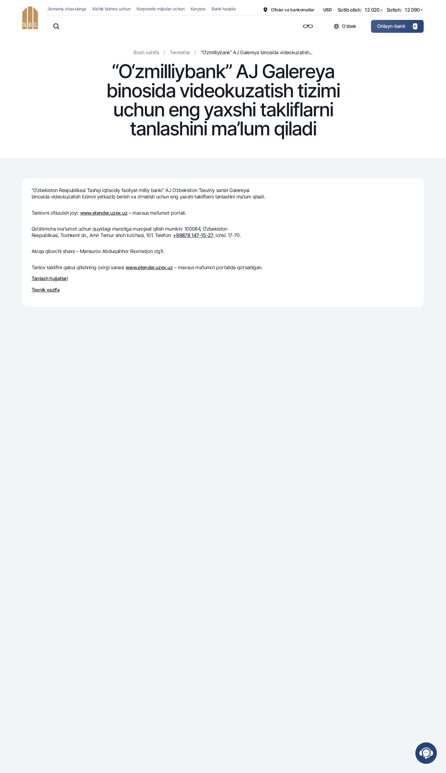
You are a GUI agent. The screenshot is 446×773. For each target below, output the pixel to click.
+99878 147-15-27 (193, 235)
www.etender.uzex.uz (104, 213)
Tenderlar (180, 52)
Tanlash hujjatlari (50, 278)
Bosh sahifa (146, 52)
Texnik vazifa (46, 290)
